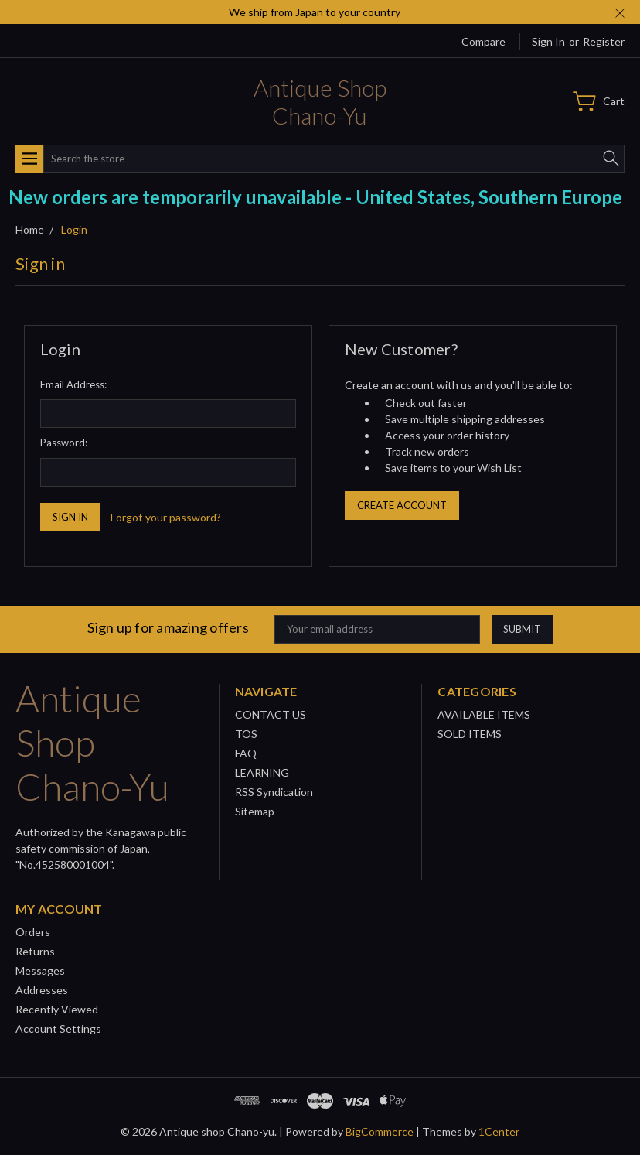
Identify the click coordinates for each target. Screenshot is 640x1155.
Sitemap (254, 811)
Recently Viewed (56, 1009)
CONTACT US (270, 714)
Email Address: (73, 384)
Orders (32, 931)
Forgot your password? (166, 517)
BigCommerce (380, 1131)
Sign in (548, 41)
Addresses (41, 989)
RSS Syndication (274, 791)
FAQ (246, 753)
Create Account (402, 505)
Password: (63, 442)
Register (604, 41)
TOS (246, 733)
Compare (483, 41)
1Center (498, 1131)
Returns (35, 951)
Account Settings (58, 1028)
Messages (40, 970)
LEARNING (262, 772)
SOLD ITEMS (469, 733)
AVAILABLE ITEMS (483, 714)
